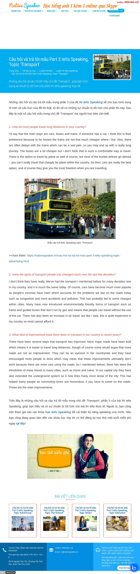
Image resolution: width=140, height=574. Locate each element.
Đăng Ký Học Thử (115, 11)
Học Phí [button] (65, 11)
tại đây (20, 423)
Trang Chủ (16, 11)
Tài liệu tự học (29, 71)
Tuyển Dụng (114, 16)
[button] (22, 510)
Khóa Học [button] (52, 11)
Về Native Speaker (34, 11)
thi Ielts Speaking (91, 102)
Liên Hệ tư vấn (98, 11)
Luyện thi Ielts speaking (66, 71)
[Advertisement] (70, 31)
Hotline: (128, 2)
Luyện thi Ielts (45, 71)
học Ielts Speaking (58, 412)
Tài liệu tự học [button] (81, 11)
